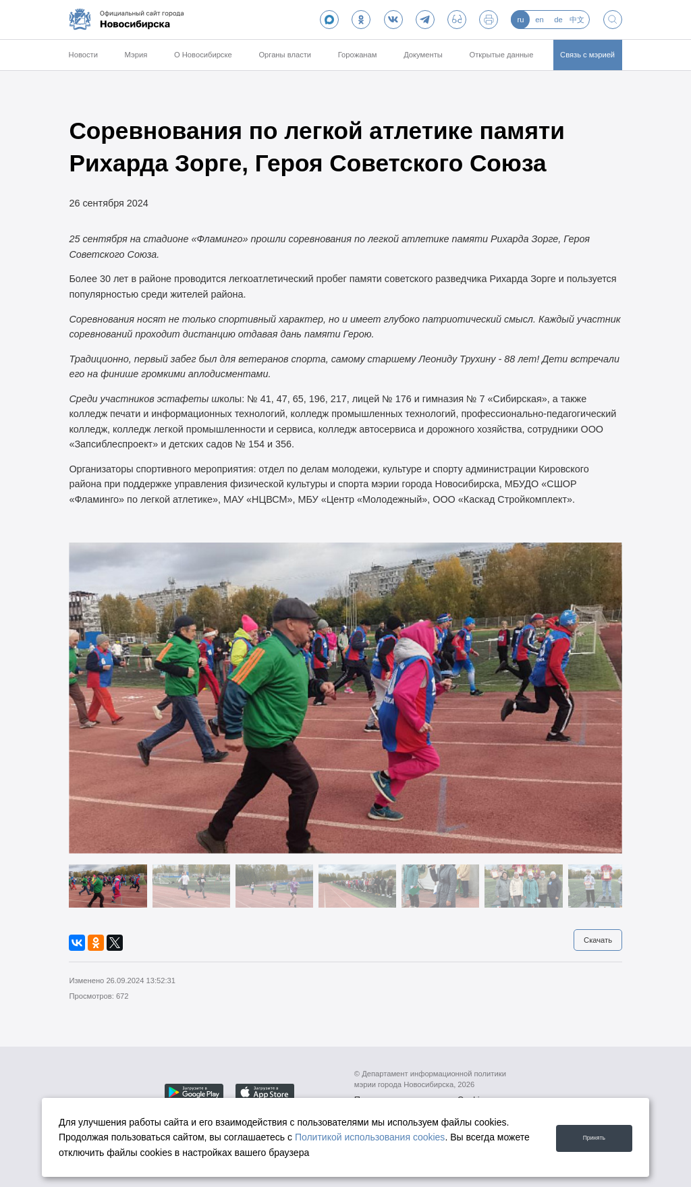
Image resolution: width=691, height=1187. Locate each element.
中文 (577, 20)
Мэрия (136, 55)
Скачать (598, 940)
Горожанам (357, 55)
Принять (588, 1137)
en (539, 20)
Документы (423, 55)
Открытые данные (502, 55)
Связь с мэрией (587, 55)
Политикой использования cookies (370, 1137)
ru (520, 20)
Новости (83, 55)
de (558, 20)
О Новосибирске (203, 55)
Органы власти (284, 55)
